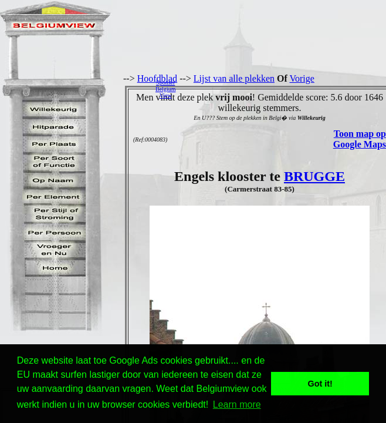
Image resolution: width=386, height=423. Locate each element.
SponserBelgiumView (165, 89)
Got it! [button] (320, 383)
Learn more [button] (237, 404)
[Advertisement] (283, 88)
